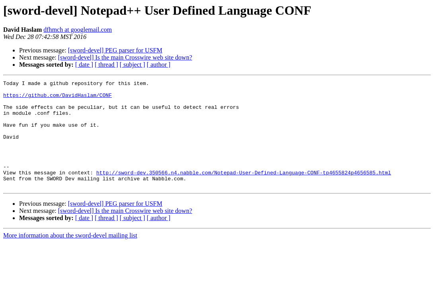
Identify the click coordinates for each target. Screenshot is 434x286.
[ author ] (159, 64)
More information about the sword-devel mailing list (70, 256)
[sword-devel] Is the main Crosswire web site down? (125, 57)
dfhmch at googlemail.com (77, 29)
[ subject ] (132, 64)
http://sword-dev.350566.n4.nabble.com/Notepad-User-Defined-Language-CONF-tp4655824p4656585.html (243, 191)
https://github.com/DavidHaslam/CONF (57, 98)
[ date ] (84, 64)
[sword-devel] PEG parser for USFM (115, 50)
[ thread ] (106, 64)
